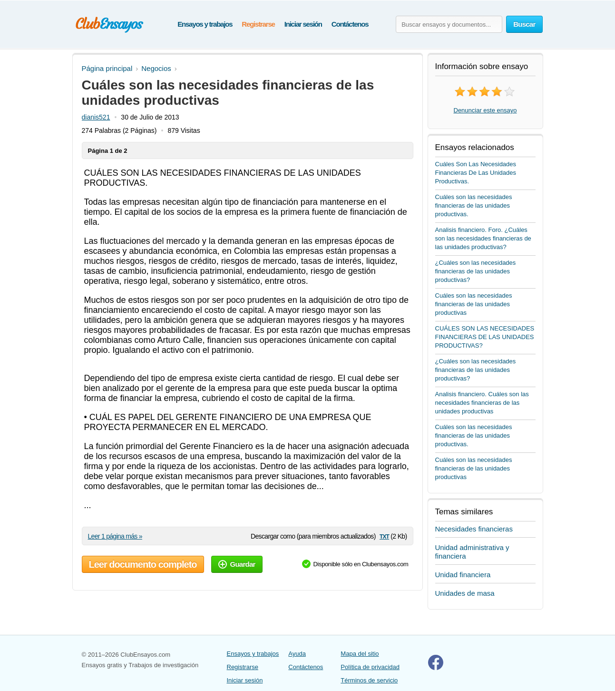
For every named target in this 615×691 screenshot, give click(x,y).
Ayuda (297, 653)
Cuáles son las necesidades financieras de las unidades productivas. (473, 205)
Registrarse (258, 24)
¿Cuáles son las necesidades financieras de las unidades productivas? (475, 271)
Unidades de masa (465, 593)
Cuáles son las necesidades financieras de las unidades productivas (473, 304)
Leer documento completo (143, 564)
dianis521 (96, 117)
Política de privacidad (370, 667)
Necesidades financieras (474, 529)
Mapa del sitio (360, 653)
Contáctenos (350, 24)
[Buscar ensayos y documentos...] (449, 24)
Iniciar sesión (303, 24)
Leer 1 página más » (115, 536)
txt (384, 536)
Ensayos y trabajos (204, 24)
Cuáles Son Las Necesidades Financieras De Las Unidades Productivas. (476, 172)
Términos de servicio (369, 680)
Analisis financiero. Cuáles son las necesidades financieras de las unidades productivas (482, 403)
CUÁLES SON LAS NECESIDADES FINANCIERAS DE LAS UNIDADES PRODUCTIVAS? (485, 337)
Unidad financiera (463, 575)
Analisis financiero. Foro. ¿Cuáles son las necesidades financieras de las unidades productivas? (483, 238)
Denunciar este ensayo (485, 110)
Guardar (236, 564)
